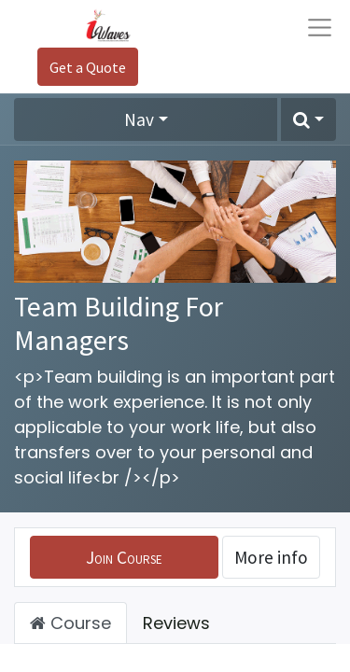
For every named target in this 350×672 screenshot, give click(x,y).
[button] (308, 119)
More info (271, 557)
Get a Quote (87, 67)
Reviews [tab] (176, 623)
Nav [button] (139, 119)
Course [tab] (70, 623)
